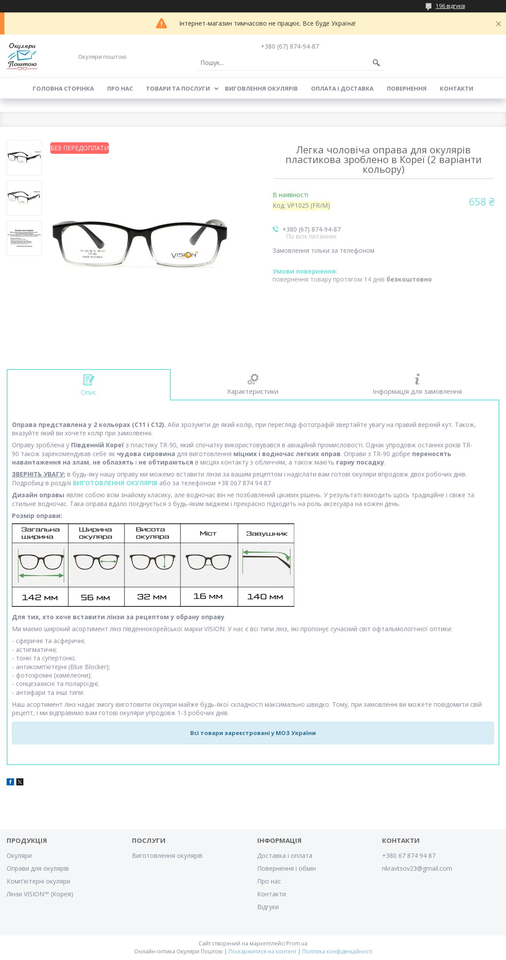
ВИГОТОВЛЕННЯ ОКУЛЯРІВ (115, 483)
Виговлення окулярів (261, 88)
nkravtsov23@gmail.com (417, 868)
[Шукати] (376, 62)
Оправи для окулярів (38, 868)
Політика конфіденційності (337, 951)
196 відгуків (450, 6)
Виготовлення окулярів (167, 855)
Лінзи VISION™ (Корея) (40, 894)
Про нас (120, 88)
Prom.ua (296, 943)
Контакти (456, 88)
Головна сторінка (63, 88)
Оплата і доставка (342, 88)
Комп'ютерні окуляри (38, 881)
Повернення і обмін (286, 868)
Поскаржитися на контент (262, 951)
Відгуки (268, 907)
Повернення (407, 88)
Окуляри (19, 855)
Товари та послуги (178, 88)
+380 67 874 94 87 (408, 855)
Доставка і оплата (284, 855)
